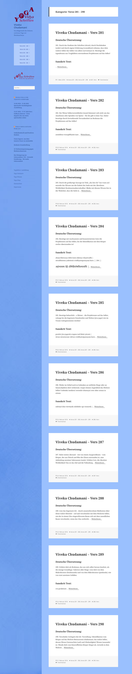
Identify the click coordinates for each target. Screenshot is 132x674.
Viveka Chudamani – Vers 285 (80, 302)
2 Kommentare (62, 352)
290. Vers (96, 660)
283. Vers (96, 204)
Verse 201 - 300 (24, 52)
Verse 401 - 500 (24, 59)
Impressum (17, 187)
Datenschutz (18, 184)
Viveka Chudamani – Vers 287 (80, 442)
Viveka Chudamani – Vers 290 (80, 624)
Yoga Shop (17, 180)
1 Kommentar (103, 80)
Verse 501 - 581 (24, 63)
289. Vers (96, 602)
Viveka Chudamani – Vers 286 (80, 372)
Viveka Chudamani (20, 26)
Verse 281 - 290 (83, 80)
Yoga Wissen (18, 177)
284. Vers (96, 280)
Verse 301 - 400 (24, 56)
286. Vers (96, 419)
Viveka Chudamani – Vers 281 (80, 32)
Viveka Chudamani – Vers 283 (80, 170)
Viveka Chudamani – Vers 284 (80, 226)
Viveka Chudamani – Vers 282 (80, 100)
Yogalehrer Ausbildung (21, 170)
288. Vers (96, 532)
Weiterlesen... (62, 67)
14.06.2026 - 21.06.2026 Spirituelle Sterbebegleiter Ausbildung (23, 106)
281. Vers (94, 80)
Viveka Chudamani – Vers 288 (80, 498)
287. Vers (96, 476)
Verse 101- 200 (24, 49)
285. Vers (96, 350)
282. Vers (96, 147)
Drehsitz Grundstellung (22, 145)
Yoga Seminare (18, 173)
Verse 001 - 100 (24, 46)
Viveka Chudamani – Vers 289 (80, 554)
